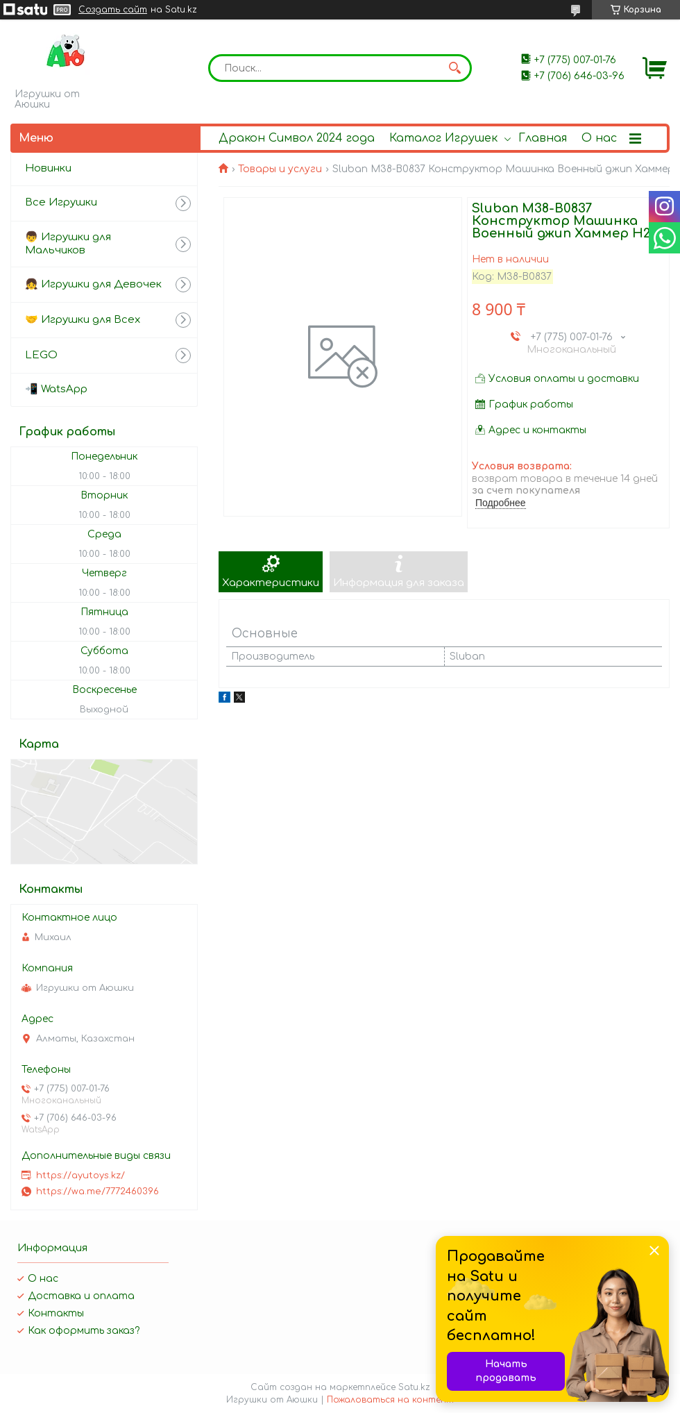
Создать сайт (112, 10)
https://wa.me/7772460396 (97, 1191)
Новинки (48, 168)
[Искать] (454, 68)
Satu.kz (414, 1387)
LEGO (41, 355)
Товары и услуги (280, 169)
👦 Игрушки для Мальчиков (68, 243)
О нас (599, 138)
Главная (542, 138)
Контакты (56, 1313)
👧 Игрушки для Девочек (93, 284)
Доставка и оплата (81, 1296)
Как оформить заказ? (83, 1331)
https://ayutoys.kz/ (80, 1175)
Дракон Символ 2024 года (297, 138)
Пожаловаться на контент (390, 1400)
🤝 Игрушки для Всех (82, 320)
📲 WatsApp (56, 389)
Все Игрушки (61, 202)
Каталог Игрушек (443, 138)
